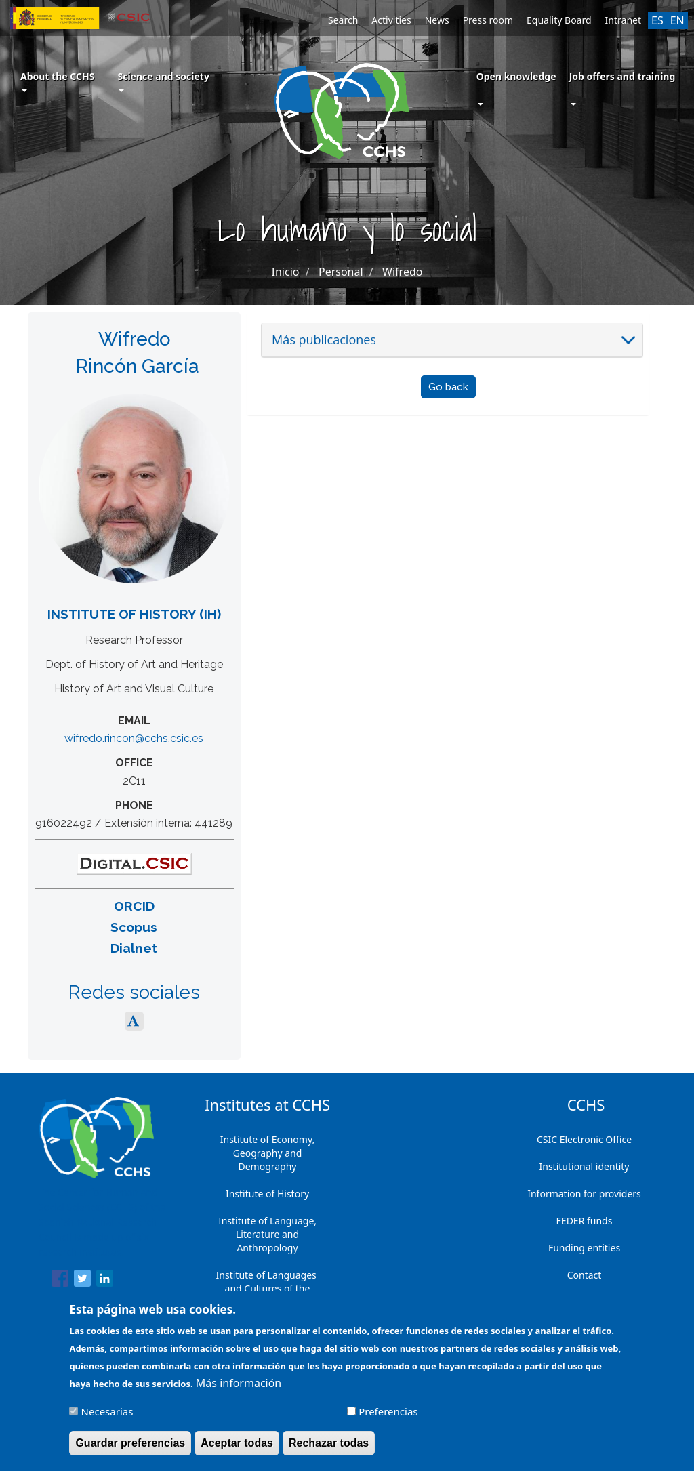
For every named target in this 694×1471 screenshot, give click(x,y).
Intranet (623, 20)
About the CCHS (57, 81)
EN (677, 20)
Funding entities (584, 1247)
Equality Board (559, 20)
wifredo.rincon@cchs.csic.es (133, 738)
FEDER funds (584, 1220)
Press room (488, 20)
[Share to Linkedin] (104, 1280)
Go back (448, 387)
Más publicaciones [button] (324, 339)
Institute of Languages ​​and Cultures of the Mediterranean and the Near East (267, 1295)
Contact (584, 1274)
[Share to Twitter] (82, 1280)
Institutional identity (584, 1166)
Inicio (286, 271)
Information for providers (584, 1193)
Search (343, 20)
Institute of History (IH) (134, 613)
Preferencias (388, 1419)
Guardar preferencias (130, 1450)
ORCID (134, 905)
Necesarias (107, 1419)
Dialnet (133, 947)
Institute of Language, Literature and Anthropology (267, 1234)
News (437, 20)
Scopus (133, 926)
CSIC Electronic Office (584, 1139)
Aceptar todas (237, 1450)
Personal (341, 271)
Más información (238, 1390)
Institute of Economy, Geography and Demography (267, 1153)
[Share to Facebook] (60, 1280)
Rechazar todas (329, 1450)
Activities (391, 20)
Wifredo (402, 271)
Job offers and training (622, 76)
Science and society (163, 81)
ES (657, 20)
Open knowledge (516, 76)
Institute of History (267, 1193)
